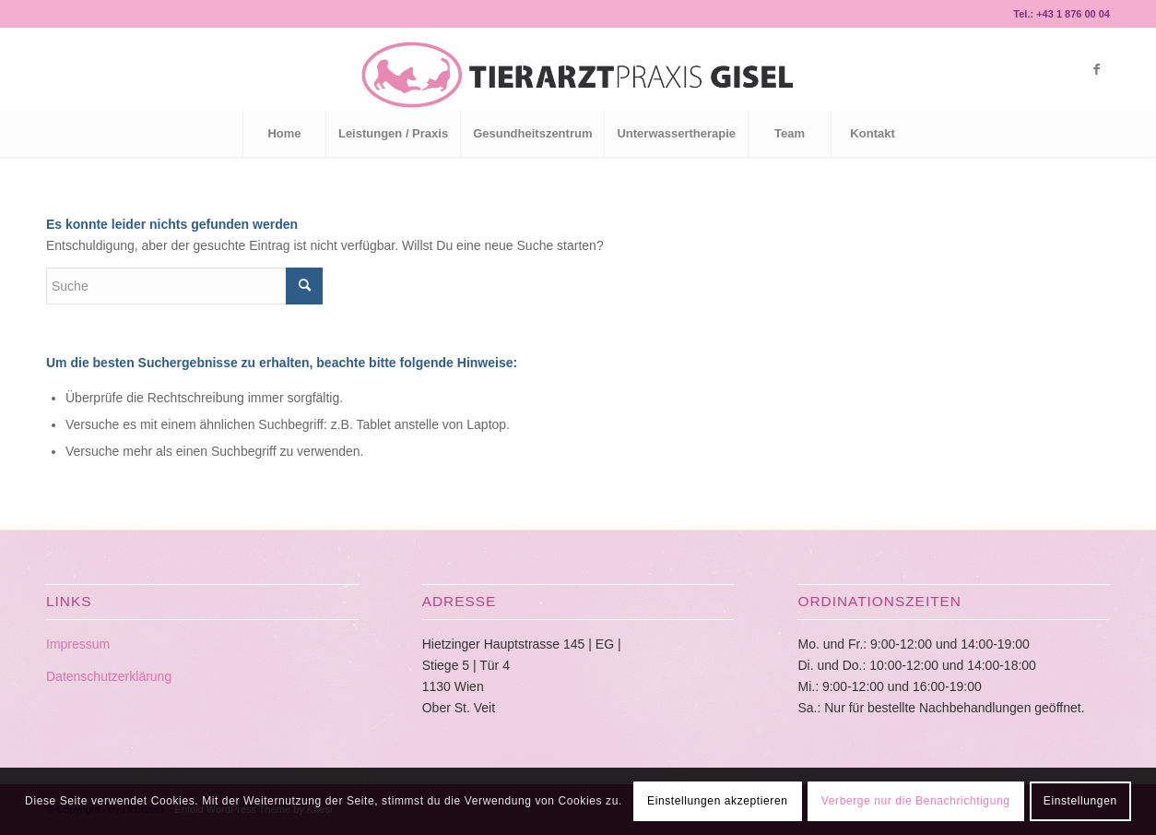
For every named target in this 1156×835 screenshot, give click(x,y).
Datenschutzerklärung (108, 676)
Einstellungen (1080, 800)
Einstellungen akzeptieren (717, 800)
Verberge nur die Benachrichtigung (915, 800)
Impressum (78, 644)
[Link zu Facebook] (1096, 69)
